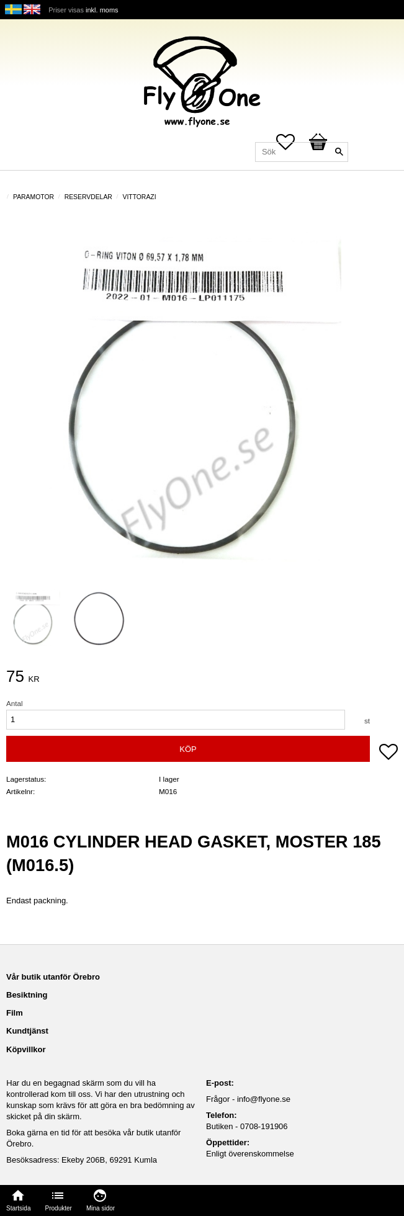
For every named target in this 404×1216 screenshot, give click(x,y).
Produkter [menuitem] (58, 1208)
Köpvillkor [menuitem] (26, 1049)
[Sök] (339, 152)
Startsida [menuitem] (18, 1208)
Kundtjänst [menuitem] (27, 1030)
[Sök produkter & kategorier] (301, 152)
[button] (388, 753)
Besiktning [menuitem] (26, 994)
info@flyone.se (263, 1099)
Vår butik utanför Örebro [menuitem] (53, 976)
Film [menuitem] (14, 1012)
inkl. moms (102, 10)
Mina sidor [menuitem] (100, 1208)
